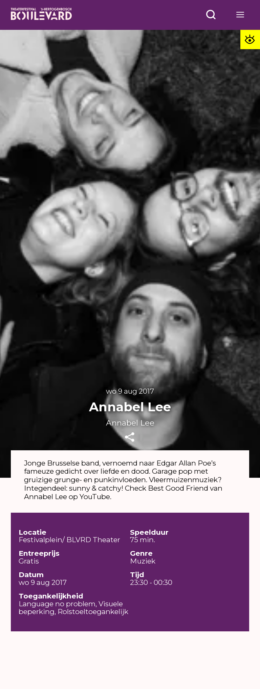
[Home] (41, 15)
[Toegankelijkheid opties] (250, 40)
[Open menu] (211, 14)
